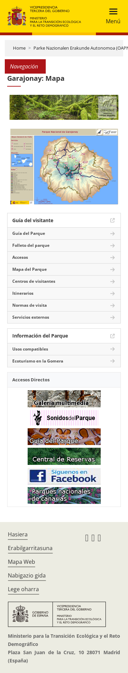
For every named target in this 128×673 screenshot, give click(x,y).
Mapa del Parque (29, 269)
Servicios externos (30, 317)
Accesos (20, 257)
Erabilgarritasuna (30, 548)
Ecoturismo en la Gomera (37, 361)
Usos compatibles (30, 349)
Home (19, 48)
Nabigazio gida (27, 575)
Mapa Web (21, 562)
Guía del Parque (28, 233)
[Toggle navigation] (111, 16)
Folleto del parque (30, 245)
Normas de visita (29, 305)
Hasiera (18, 534)
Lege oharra (23, 589)
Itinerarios (22, 293)
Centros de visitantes (33, 281)
